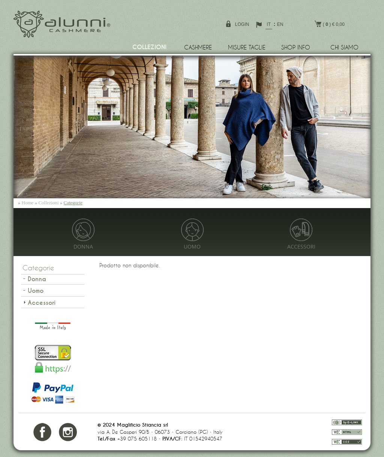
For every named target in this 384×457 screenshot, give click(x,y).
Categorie (73, 202)
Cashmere (198, 47)
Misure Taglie (247, 47)
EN (280, 24)
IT (269, 24)
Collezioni (149, 47)
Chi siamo (344, 47)
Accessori (301, 247)
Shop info (295, 47)
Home (28, 202)
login (242, 24)
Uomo (192, 247)
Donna (83, 247)
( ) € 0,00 (329, 24)
